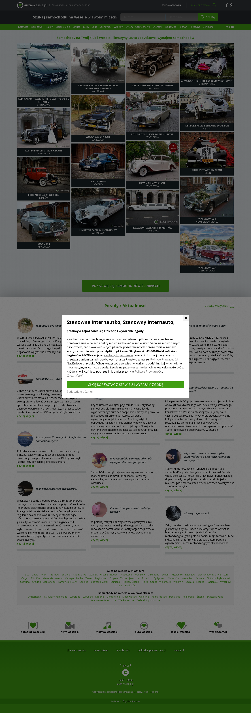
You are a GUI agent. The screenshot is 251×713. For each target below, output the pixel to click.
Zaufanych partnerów (118, 355)
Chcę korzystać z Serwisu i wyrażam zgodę (125, 384)
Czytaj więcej (74, 375)
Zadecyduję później (80, 392)
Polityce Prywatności (164, 359)
